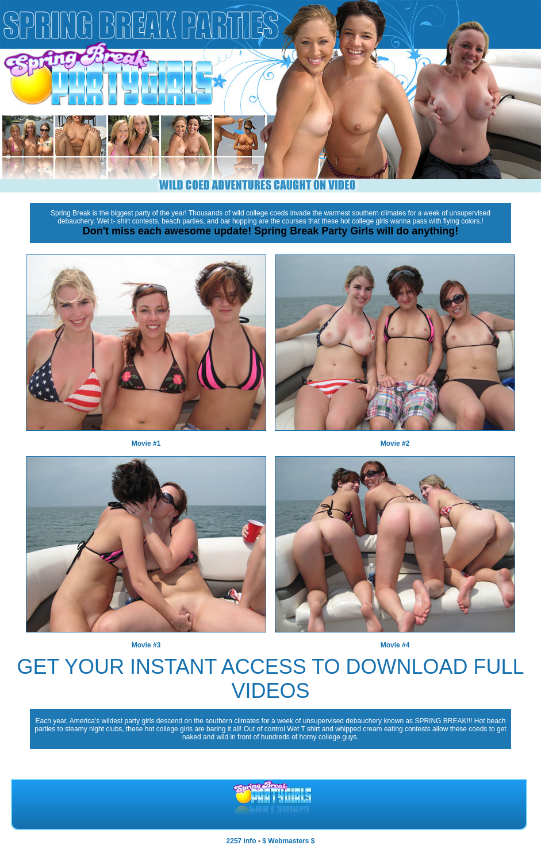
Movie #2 (395, 443)
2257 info (241, 841)
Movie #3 (146, 645)
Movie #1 (146, 443)
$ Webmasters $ (288, 841)
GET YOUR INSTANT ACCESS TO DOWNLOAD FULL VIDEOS (270, 679)
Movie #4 (395, 645)
